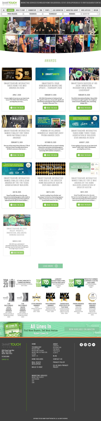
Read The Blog (16, 107)
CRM (41, 10)
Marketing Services (28, 3)
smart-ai (35, 356)
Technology (40, 3)
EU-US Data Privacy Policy (60, 366)
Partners (56, 349)
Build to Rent (78, 3)
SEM (33, 382)
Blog (86, 3)
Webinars (72, 14)
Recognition (57, 347)
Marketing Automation (39, 352)
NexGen (96, 10)
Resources (33, 14)
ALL (4, 10)
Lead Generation (58, 10)
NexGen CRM (36, 349)
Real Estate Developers (65, 3)
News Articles (86, 10)
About (92, 3)
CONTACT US (5, 359)
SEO (33, 381)
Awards (10, 10)
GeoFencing (35, 379)
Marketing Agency (72, 10)
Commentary (32, 10)
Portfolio (56, 351)
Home (34, 344)
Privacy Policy (59, 362)
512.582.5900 (5, 356)
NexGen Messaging (38, 351)
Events (47, 10)
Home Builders (50, 3)
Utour (34, 354)
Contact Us (57, 359)
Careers (56, 346)
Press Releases (12, 14)
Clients (55, 353)
